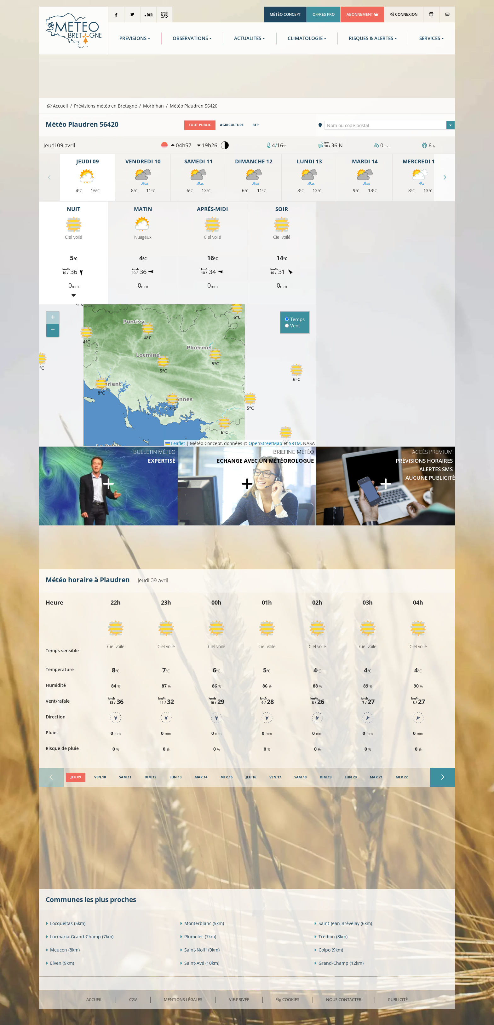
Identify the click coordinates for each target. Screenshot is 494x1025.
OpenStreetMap (265, 443)
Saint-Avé (199, 963)
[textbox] (390, 125)
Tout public (200, 125)
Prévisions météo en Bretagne (105, 106)
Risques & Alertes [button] (371, 38)
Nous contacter (343, 999)
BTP (255, 125)
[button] (86, 335)
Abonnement (362, 14)
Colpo (328, 950)
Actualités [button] (247, 38)
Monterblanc (202, 923)
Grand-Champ (339, 963)
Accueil (57, 106)
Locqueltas (65, 923)
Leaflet (175, 443)
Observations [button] (190, 38)
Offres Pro (324, 14)
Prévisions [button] (132, 38)
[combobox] (389, 125)
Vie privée (239, 999)
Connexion (403, 14)
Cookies (287, 999)
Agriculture (232, 125)
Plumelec (198, 937)
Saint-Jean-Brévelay (343, 923)
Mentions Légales (183, 999)
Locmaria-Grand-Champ (79, 937)
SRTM (295, 443)
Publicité (398, 999)
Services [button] (429, 38)
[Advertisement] (247, 76)
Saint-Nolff (200, 950)
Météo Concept (285, 14)
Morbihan (153, 106)
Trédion (331, 937)
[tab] (75, 777)
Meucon (63, 950)
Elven (60, 963)
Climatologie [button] (305, 38)
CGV (133, 999)
